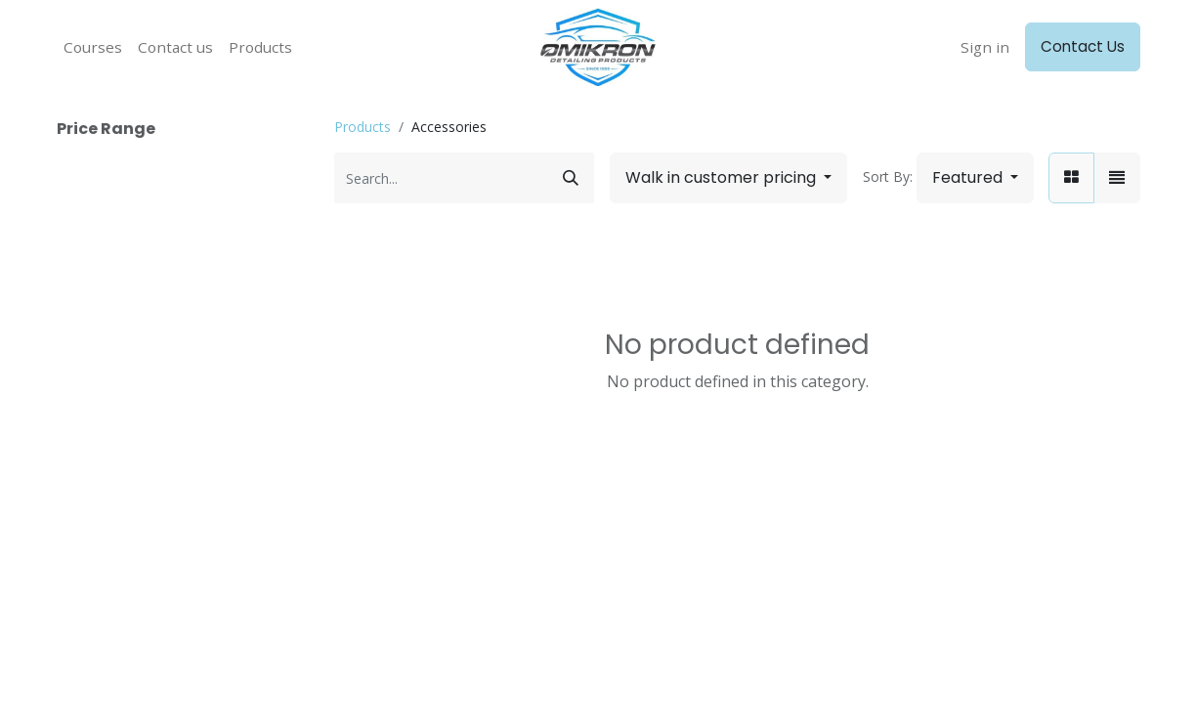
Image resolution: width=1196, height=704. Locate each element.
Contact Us (1083, 46)
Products (362, 126)
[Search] (570, 178)
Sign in (985, 47)
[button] (975, 178)
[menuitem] (93, 47)
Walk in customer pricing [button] (722, 177)
